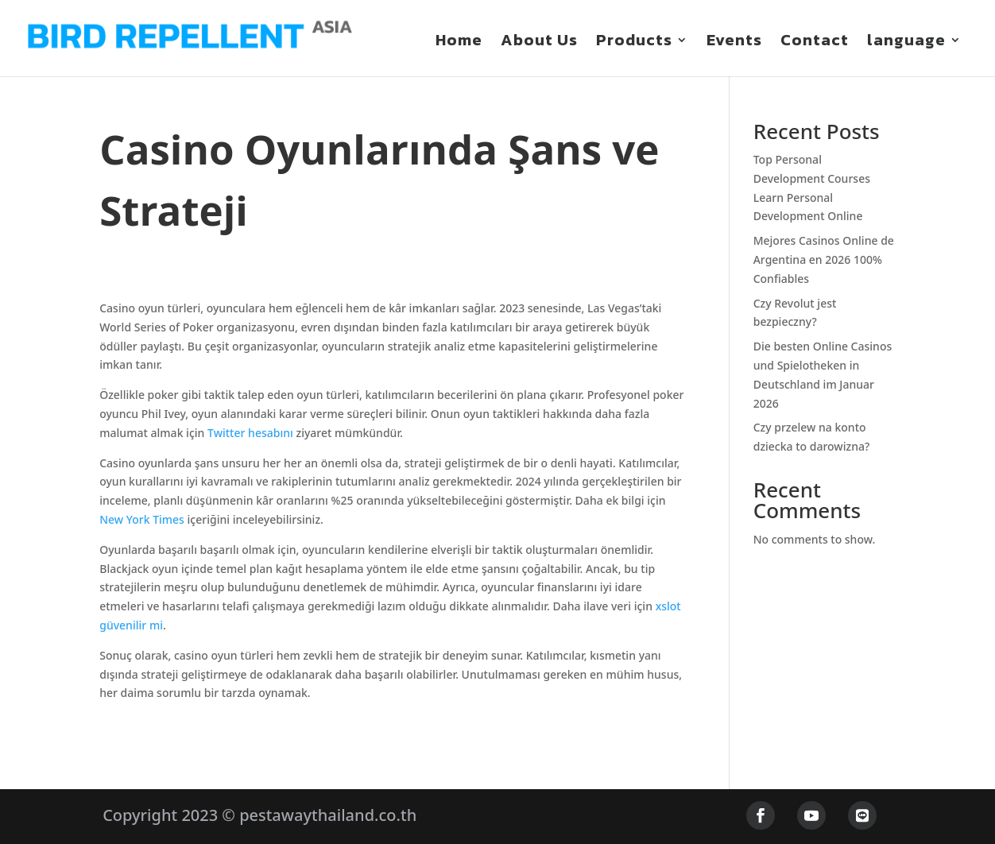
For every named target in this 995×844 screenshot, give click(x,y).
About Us (539, 43)
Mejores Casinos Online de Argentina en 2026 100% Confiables (823, 260)
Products (634, 43)
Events (734, 43)
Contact (814, 43)
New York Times (141, 520)
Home (459, 43)
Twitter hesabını (250, 433)
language (906, 43)
